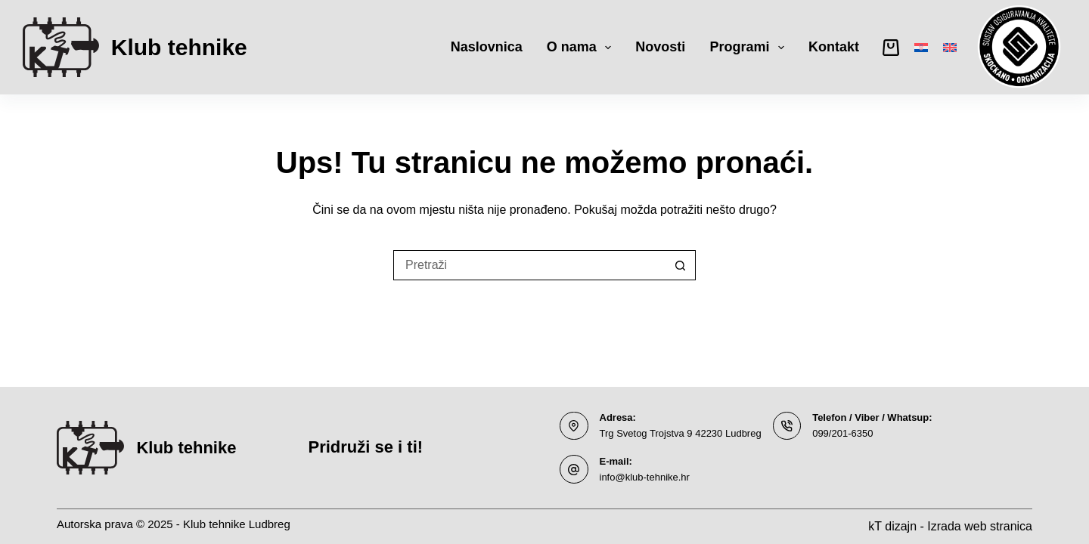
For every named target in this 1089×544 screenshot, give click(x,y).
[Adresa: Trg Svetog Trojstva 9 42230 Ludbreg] (574, 426)
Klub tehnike (179, 47)
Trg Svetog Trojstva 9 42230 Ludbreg (681, 433)
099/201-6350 (842, 433)
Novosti (660, 46)
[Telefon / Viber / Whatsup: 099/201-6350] (787, 426)
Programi (749, 48)
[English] (950, 47)
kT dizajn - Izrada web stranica (950, 526)
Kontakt (833, 46)
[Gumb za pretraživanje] (681, 265)
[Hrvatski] (921, 47)
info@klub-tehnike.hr (645, 477)
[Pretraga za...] (529, 265)
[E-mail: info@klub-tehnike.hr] (574, 469)
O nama (582, 48)
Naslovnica (487, 46)
